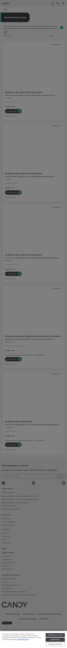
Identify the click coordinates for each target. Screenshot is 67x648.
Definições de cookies (55, 644)
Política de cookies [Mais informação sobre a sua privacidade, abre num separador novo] (23, 639)
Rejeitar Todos (55, 639)
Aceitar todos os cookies (55, 635)
